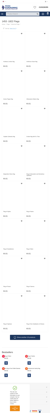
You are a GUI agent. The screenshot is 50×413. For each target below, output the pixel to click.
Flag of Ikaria (30, 211)
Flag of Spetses (7, 324)
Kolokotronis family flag (33, 368)
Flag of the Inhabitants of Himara (35, 324)
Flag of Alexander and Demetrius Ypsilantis (35, 174)
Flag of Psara (7, 286)
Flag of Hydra (7, 211)
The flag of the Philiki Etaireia (12, 368)
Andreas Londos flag (9, 61)
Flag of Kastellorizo (8, 249)
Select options (6, 363)
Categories (2, 14)
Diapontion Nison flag (9, 174)
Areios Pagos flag (8, 99)
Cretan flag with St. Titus (33, 136)
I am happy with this (15, 408)
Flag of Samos (30, 286)
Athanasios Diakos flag (32, 99)
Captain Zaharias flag (9, 136)
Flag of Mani (29, 249)
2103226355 (43, 7)
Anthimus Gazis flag (31, 61)
